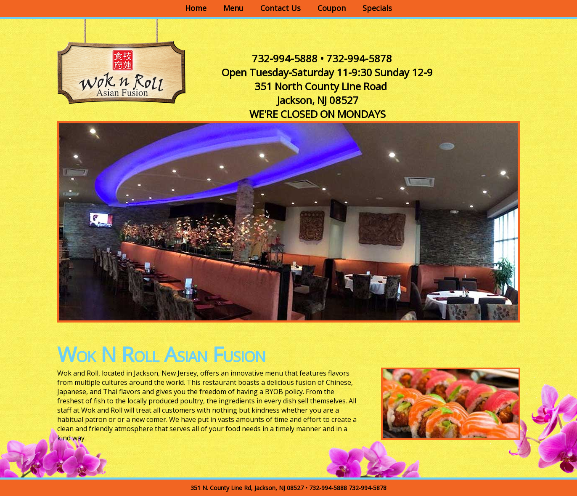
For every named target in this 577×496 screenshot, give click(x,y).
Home (195, 8)
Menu (233, 8)
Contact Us (280, 8)
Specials (377, 8)
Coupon (332, 8)
